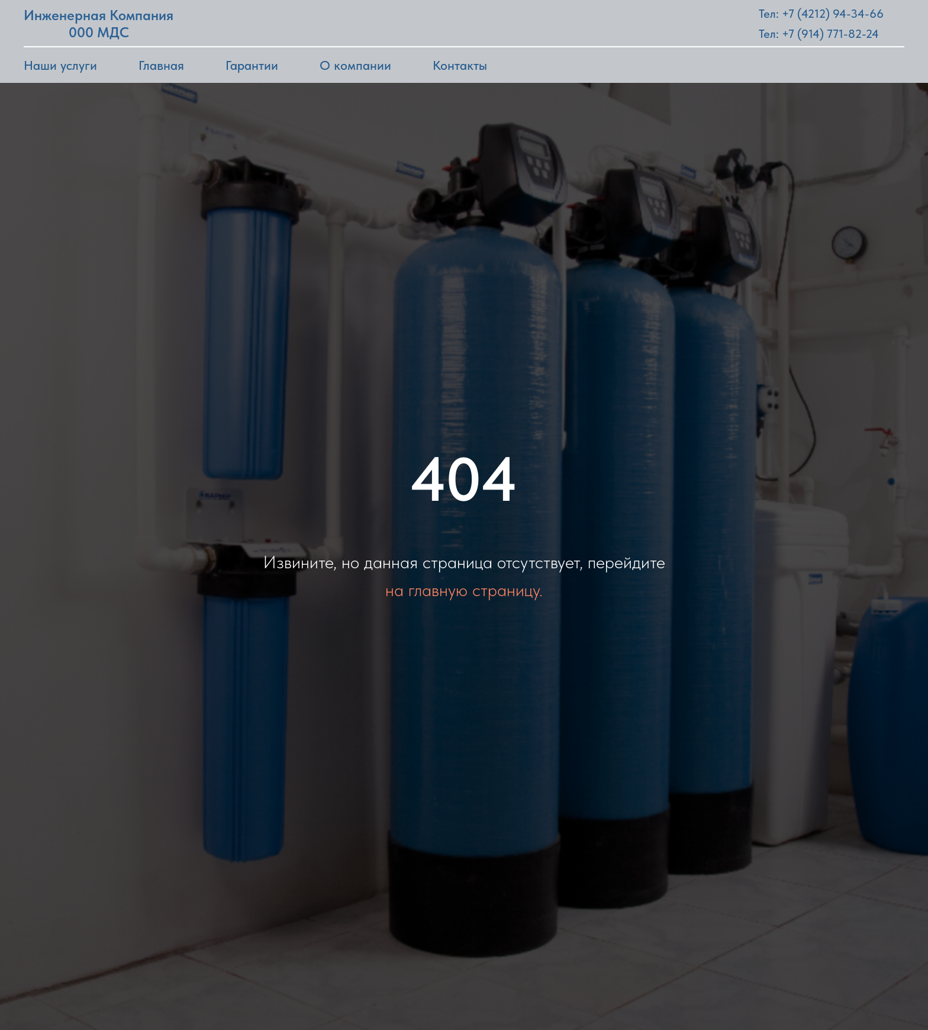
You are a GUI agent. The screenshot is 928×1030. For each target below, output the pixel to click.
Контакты (460, 65)
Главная (161, 65)
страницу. (507, 589)
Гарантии (251, 65)
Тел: (769, 34)
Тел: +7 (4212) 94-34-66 (821, 14)
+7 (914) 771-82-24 (830, 34)
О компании (355, 65)
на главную (426, 589)
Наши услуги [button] (60, 65)
